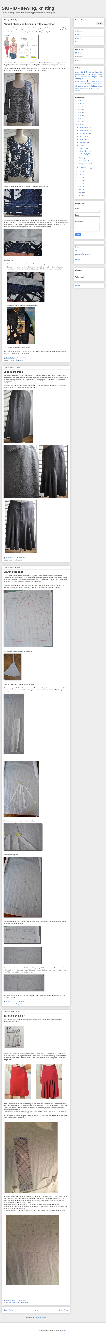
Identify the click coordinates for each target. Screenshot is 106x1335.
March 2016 (84, 148)
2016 (80, 125)
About (77, 250)
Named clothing (80, 74)
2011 (80, 183)
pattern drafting (13, 560)
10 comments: (22, 358)
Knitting (77, 259)
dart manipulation (92, 79)
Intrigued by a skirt (14, 1015)
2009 (80, 189)
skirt (20, 560)
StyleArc (11, 360)
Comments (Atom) (40, 1317)
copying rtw (79, 79)
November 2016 (85, 130)
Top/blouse (85, 77)
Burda (83, 71)
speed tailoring (85, 88)
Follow (77, 285)
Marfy (90, 72)
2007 (80, 195)
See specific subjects (82, 254)
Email (77, 42)
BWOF (77, 72)
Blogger (63, 1330)
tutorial (21, 360)
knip (80, 84)
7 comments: (21, 1300)
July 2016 (83, 136)
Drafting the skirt (13, 571)
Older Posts (63, 1310)
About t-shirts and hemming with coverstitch (29, 24)
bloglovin (78, 38)
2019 (80, 116)
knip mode (12, 1302)
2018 (80, 119)
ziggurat (77, 90)
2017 (80, 122)
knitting (94, 84)
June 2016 (83, 139)
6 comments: (21, 558)
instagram (78, 31)
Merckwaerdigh (97, 72)
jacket (87, 81)
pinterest (78, 34)
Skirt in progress (13, 371)
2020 (80, 113)
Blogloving (78, 53)
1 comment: (21, 1001)
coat (101, 77)
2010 (80, 186)
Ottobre (88, 74)
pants (80, 86)
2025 (80, 104)
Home (36, 1310)
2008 (80, 192)
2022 (80, 110)
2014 (80, 174)
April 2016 (83, 145)
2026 (80, 101)
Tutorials (78, 256)
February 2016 (85, 168)
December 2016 (85, 127)
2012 (80, 180)
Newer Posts (8, 1310)
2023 (80, 107)
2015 (80, 171)
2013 (80, 177)
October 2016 (84, 133)
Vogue (94, 77)
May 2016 (83, 142)
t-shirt (16, 360)
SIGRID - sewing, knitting (28, 8)
